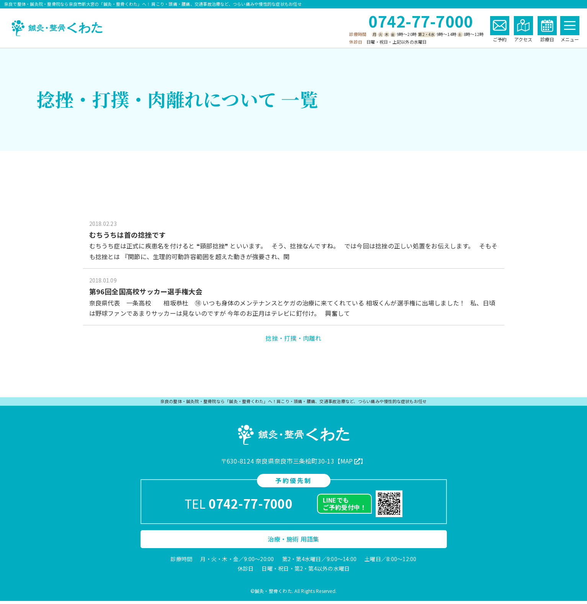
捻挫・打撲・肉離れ (293, 341)
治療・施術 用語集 (293, 542)
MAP (346, 464)
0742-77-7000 (420, 21)
